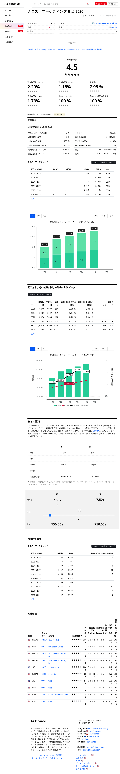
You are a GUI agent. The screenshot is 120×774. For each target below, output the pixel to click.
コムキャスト (54, 640)
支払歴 (30, 49)
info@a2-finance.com (96, 747)
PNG (103, 216)
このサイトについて (46, 755)
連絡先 (52, 758)
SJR (43, 695)
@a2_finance (93, 736)
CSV (111, 216)
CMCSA (44, 640)
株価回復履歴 (87, 49)
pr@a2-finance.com (91, 750)
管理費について (62, 755)
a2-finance (91, 741)
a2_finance (86, 739)
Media (114, 27)
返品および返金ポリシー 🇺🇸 (87, 766)
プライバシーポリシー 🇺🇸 (86, 763)
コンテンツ (43, 758)
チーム (34, 758)
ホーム (85, 15)
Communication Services (106, 23)
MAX (44, 216)
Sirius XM (52, 674)
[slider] (50, 515)
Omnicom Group (55, 646)
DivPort (96, 430)
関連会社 (98, 49)
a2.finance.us (96, 731)
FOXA (43, 654)
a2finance (94, 733)
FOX (43, 660)
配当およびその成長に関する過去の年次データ (54, 49)
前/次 (78, 49)
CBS (43, 701)
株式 (92, 15)
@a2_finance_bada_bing (97, 728)
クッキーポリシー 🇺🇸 (84, 755)
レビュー (60, 758)
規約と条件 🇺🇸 (82, 768)
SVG (96, 216)
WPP (43, 681)
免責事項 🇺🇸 (81, 758)
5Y (32, 216)
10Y (38, 216)
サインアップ (101, 4)
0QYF (43, 667)
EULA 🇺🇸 (79, 760)
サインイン (113, 4)
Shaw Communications (58, 694)
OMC (43, 647)
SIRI (43, 674)
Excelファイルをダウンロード (104, 162)
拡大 (33, 198)
